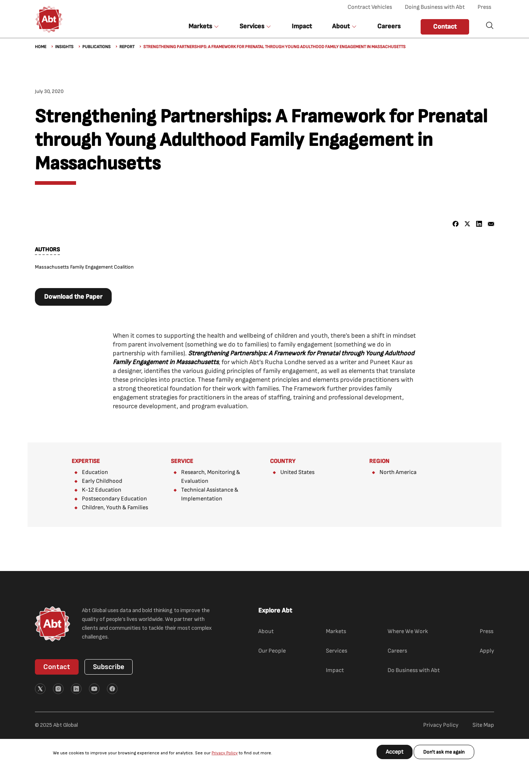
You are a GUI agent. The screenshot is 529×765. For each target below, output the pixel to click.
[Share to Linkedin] (479, 224)
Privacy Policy (225, 753)
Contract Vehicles (370, 7)
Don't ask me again (444, 752)
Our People (272, 650)
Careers (388, 26)
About (266, 631)
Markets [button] (200, 26)
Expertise (86, 461)
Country (282, 461)
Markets (336, 631)
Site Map (483, 725)
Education (95, 472)
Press (484, 7)
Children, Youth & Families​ (115, 507)
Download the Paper (73, 297)
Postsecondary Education (114, 498)
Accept (394, 751)
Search (489, 25)
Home (40, 47)
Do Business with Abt (414, 670)
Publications (96, 47)
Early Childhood (102, 481)
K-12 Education (101, 489)
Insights (64, 47)
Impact (302, 26)
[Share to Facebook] (456, 224)
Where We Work (408, 631)
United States (297, 472)
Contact (445, 26)
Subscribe (108, 666)
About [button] (341, 26)
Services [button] (252, 26)
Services (336, 650)
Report (126, 47)
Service (182, 461)
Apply (487, 650)
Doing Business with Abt (435, 7)
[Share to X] (467, 224)
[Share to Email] (491, 224)
